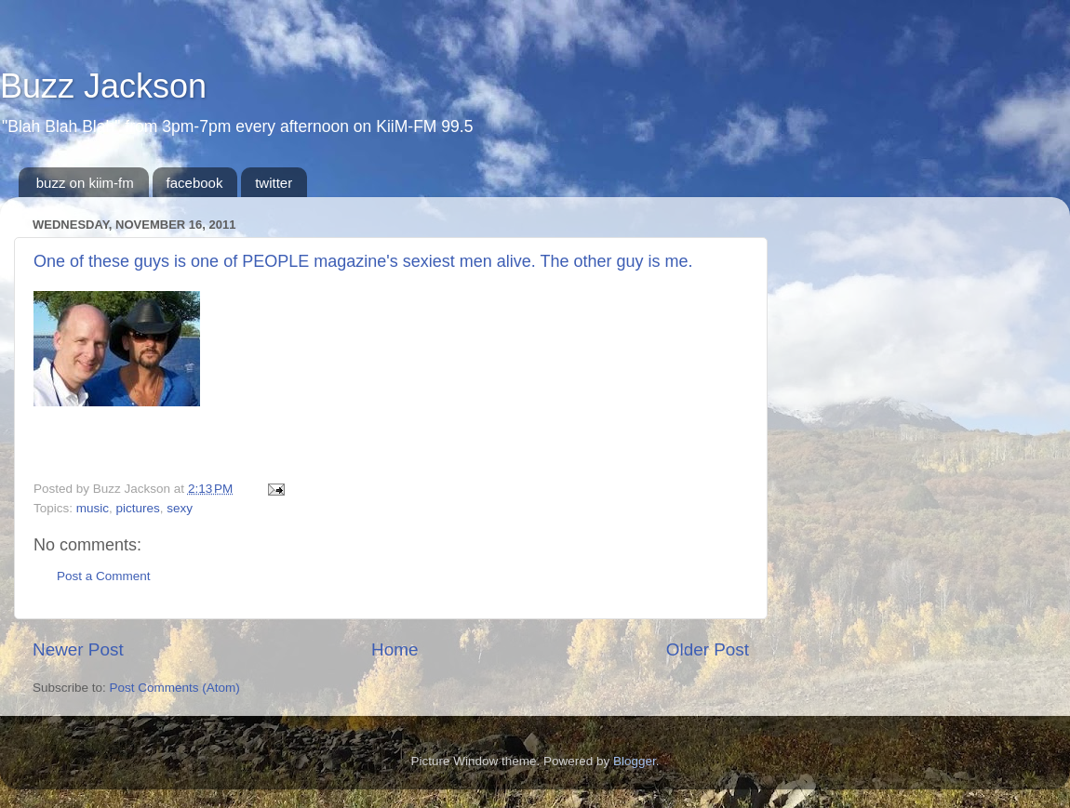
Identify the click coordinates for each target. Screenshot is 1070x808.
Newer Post (78, 649)
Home (394, 649)
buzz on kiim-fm (85, 183)
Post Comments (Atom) (175, 688)
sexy (180, 508)
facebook (195, 183)
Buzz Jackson (103, 86)
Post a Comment (104, 576)
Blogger (634, 761)
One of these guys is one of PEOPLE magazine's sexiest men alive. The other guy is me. (362, 261)
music (92, 508)
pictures (138, 508)
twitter (273, 183)
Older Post (707, 649)
